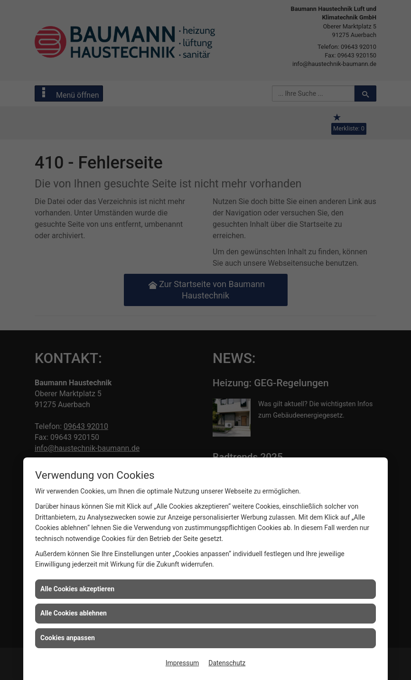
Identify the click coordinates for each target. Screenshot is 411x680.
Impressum (182, 663)
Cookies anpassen (67, 638)
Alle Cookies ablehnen (73, 613)
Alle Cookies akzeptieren (77, 589)
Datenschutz (226, 663)
